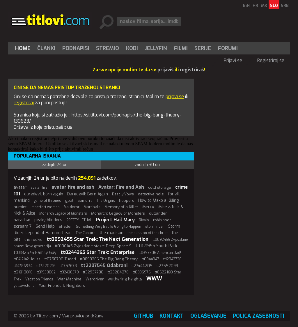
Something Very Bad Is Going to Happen (108, 226)
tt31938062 (46, 272)
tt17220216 (46, 265)
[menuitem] (24, 48)
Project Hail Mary (115, 220)
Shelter (65, 226)
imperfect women (45, 207)
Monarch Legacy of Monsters (63, 213)
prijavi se (175, 96)
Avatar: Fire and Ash (121, 187)
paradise (22, 220)
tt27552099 (167, 265)
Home (23, 48)
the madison (111, 233)
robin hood (162, 220)
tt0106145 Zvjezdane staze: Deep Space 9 (93, 245)
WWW (154, 278)
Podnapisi (75, 48)
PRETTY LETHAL (79, 220)
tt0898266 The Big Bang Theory (109, 259)
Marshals (92, 206)
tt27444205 (142, 265)
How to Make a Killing (158, 200)
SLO (274, 5)
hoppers (126, 200)
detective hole (151, 194)
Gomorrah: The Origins (96, 200)
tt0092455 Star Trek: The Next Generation (97, 239)
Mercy (148, 207)
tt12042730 (172, 259)
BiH (246, 5)
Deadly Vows (123, 194)
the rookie (33, 239)
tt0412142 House (27, 259)
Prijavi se (233, 60)
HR (255, 5)
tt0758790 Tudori (60, 259)
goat (69, 200)
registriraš (192, 70)
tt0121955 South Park (156, 246)
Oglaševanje (208, 315)
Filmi (181, 48)
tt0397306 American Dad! (160, 252)
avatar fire (39, 187)
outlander (158, 213)
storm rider (154, 226)
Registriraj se (270, 60)
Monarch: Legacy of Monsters (118, 213)
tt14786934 (23, 266)
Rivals (144, 220)
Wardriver (95, 279)
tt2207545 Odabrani (104, 265)
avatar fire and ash (73, 187)
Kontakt (171, 315)
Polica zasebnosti (258, 315)
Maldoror (71, 207)
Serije (202, 48)
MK (264, 5)
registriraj (24, 103)
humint (20, 206)
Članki (46, 48)
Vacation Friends (39, 279)
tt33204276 (118, 272)
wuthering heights (125, 279)
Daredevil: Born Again (87, 194)
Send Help (45, 226)
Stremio (107, 48)
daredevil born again (43, 194)
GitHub (143, 315)
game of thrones (47, 200)
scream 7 (23, 226)
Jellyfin (156, 48)
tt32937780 (93, 272)
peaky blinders (48, 220)
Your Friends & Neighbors (62, 285)
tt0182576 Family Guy (35, 252)
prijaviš (165, 70)
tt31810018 (23, 272)
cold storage (159, 187)
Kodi (132, 48)
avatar (20, 187)
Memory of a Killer (121, 206)
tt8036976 (142, 272)
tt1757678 (68, 265)
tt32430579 (69, 272)
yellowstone (24, 285)
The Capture (85, 233)
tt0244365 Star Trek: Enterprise (97, 252)
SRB (285, 5)
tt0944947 (150, 259)
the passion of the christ (147, 233)
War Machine (69, 279)
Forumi (228, 48)
